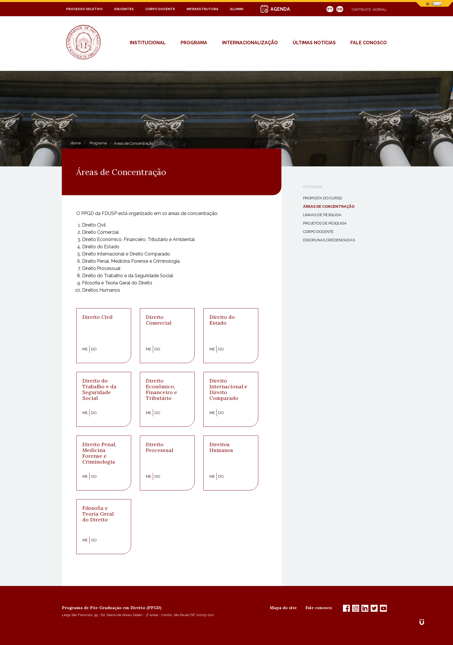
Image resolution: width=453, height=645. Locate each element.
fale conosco (368, 42)
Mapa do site (283, 607)
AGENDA (280, 9)
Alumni (236, 9)
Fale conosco (318, 607)
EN (339, 9)
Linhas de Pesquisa (322, 215)
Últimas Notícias (314, 42)
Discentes (124, 9)
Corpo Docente (160, 9)
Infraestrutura (202, 9)
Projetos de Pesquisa (325, 223)
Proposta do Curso (322, 198)
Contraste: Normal (369, 10)
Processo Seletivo (84, 9)
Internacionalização (250, 42)
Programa (194, 42)
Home (75, 143)
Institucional (148, 42)
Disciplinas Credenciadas (329, 240)
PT (330, 9)
